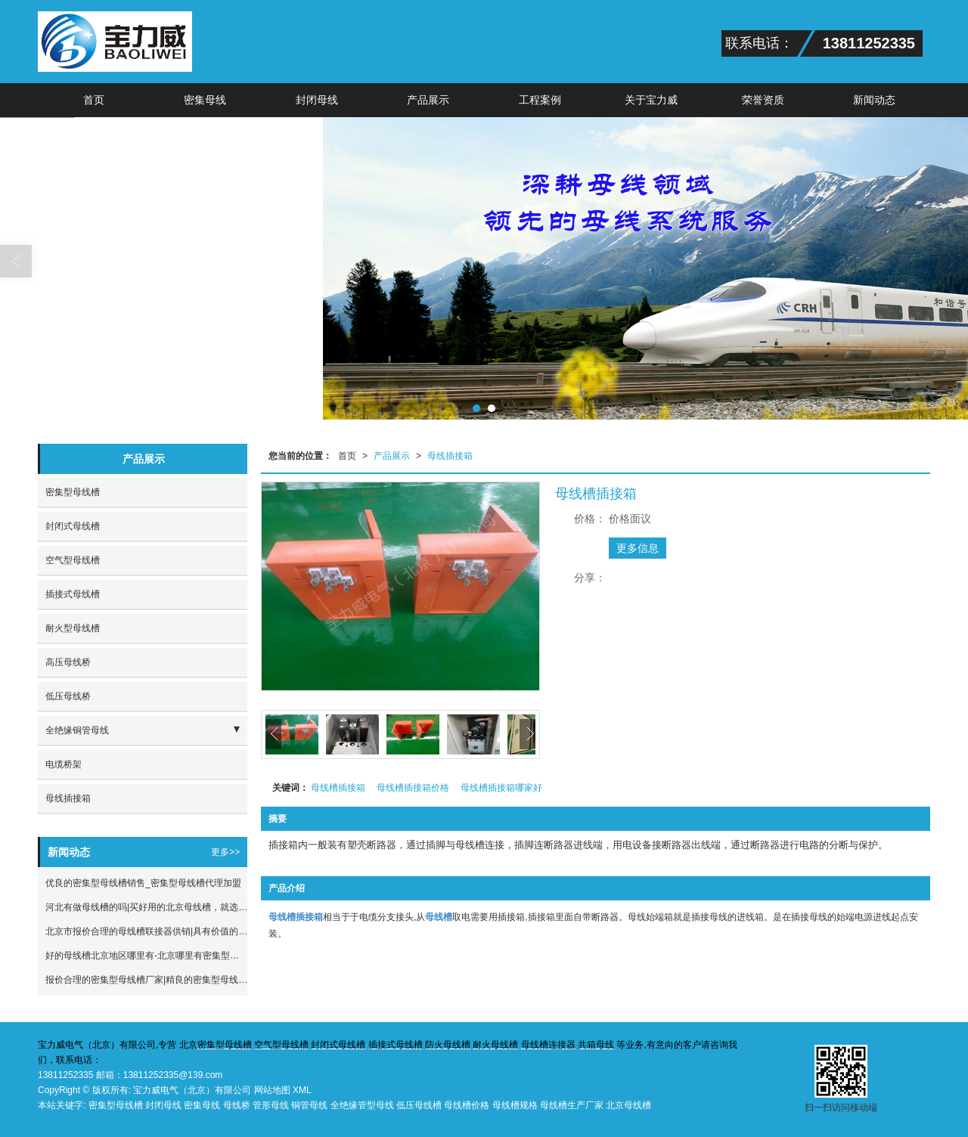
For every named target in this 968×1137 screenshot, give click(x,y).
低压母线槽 (419, 1105)
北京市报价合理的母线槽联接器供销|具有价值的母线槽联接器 (146, 931)
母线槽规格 (515, 1105)
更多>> (225, 852)
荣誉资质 (763, 100)
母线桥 (236, 1105)
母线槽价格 (466, 1105)
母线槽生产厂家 (571, 1105)
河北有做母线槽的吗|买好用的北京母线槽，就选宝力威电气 (146, 907)
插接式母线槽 (72, 594)
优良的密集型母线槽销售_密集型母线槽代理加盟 (143, 883)
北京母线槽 (628, 1105)
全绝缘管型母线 (362, 1105)
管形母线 (271, 1105)
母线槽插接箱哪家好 (501, 787)
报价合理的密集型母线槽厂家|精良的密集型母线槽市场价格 (146, 979)
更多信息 (637, 548)
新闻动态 (874, 100)
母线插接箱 (450, 456)
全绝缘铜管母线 (77, 730)
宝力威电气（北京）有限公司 (192, 1090)
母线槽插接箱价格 (413, 787)
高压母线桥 (68, 662)
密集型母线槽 (72, 492)
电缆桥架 (63, 764)
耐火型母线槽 (72, 628)
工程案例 (540, 100)
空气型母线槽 (72, 560)
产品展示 (428, 100)
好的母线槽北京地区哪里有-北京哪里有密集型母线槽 (146, 955)
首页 (93, 100)
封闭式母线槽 (72, 526)
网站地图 (272, 1090)
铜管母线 (309, 1105)
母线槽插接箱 (338, 787)
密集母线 (205, 100)
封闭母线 (317, 100)
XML (302, 1090)
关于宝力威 (651, 100)
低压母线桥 (68, 696)
